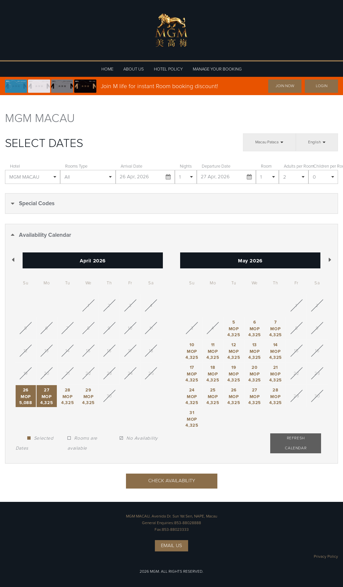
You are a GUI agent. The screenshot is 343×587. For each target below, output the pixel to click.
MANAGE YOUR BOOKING (217, 69)
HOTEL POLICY (168, 69)
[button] (171, 204)
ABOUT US (133, 69)
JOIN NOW (285, 85)
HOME (107, 69)
